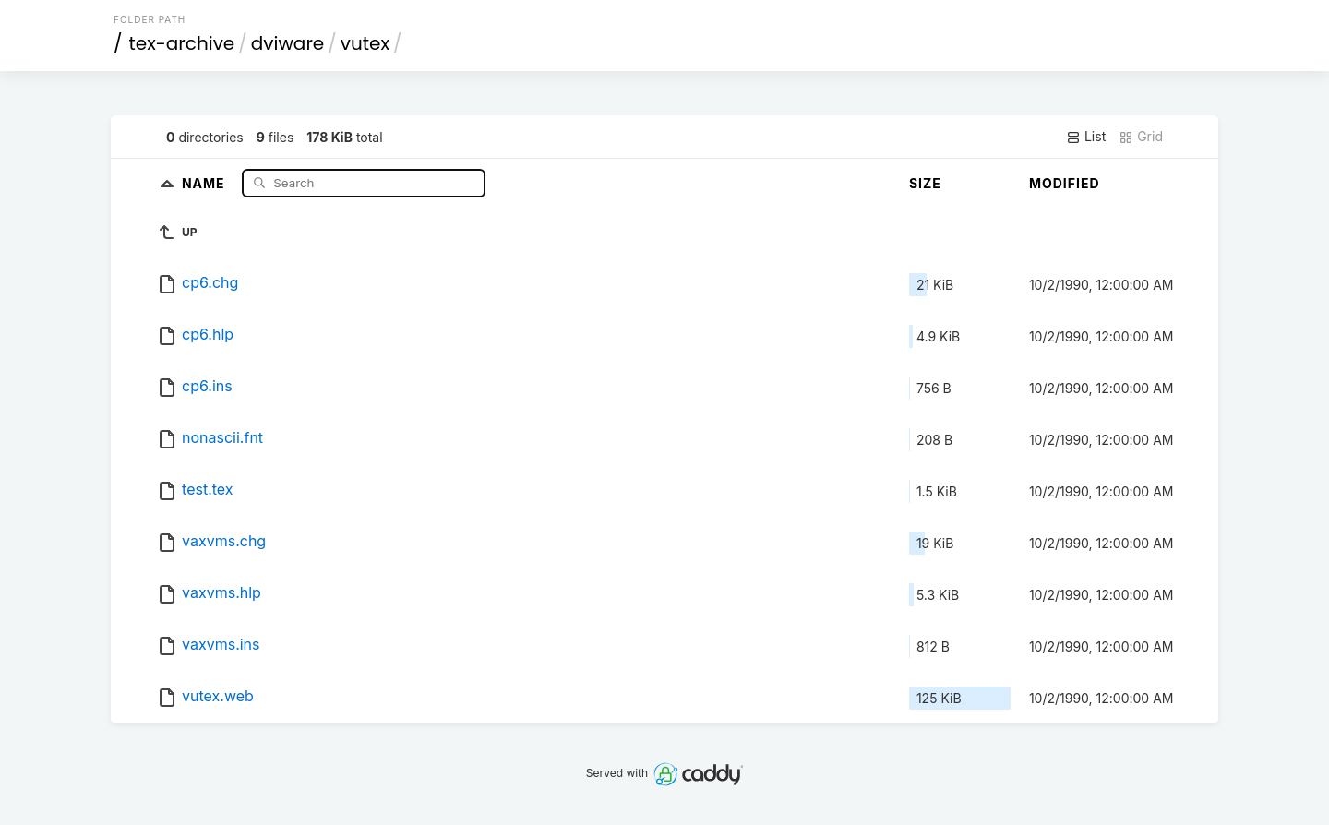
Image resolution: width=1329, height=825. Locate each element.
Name (205, 182)
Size (925, 183)
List (1086, 136)
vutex (365, 43)
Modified (1064, 183)
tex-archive (182, 43)
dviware (287, 43)
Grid (1141, 136)
